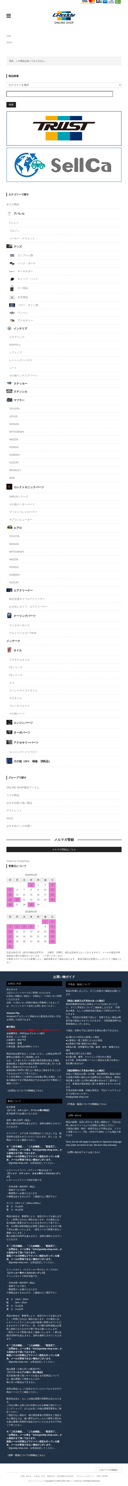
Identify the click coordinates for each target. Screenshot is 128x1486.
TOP (8, 36)
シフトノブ (15, 352)
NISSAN (14, 424)
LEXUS (13, 416)
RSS (99, 1476)
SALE (9, 42)
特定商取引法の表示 (65, 1476)
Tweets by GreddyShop (17, 861)
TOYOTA (14, 408)
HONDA (14, 447)
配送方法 (51, 1476)
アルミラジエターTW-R (22, 632)
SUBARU (14, 454)
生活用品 (18, 297)
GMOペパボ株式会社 (74, 1481)
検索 (11, 104)
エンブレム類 (21, 255)
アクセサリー (21, 320)
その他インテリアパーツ (23, 375)
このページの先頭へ (109, 1470)
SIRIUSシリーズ (18, 496)
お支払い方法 (39, 1476)
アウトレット (14, 810)
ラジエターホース (19, 625)
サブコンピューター (20, 519)
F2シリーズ (15, 667)
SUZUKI (14, 462)
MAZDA (13, 439)
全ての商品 (12, 204)
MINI (12, 477)
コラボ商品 (12, 795)
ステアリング (17, 337)
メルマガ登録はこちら (64, 849)
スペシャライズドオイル (23, 690)
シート (13, 367)
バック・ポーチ (22, 263)
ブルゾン (14, 230)
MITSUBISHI (16, 431)
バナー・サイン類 (23, 305)
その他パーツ (17, 713)
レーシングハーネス (20, 360)
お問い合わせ (25, 1476)
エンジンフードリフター (23, 752)
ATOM (105, 1476)
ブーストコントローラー (23, 511)
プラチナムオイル (19, 659)
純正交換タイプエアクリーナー (27, 598)
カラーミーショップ (36, 1481)
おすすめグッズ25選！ (19, 825)
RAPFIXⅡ (15, 344)
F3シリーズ (15, 675)
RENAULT (15, 470)
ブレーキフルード (19, 705)
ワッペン (18, 313)
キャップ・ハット (23, 279)
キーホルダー (21, 271)
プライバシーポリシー (85, 1476)
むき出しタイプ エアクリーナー (28, 606)
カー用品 (18, 288)
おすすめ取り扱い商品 (19, 802)
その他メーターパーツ (22, 504)
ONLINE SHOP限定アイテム (22, 787)
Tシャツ (14, 223)
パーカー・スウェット (22, 238)
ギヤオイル (15, 698)
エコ (11, 682)
